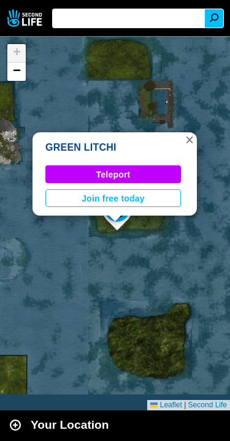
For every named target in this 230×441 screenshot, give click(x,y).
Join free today (113, 198)
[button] (189, 139)
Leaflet (166, 405)
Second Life (26, 18)
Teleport (113, 174)
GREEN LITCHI (81, 147)
